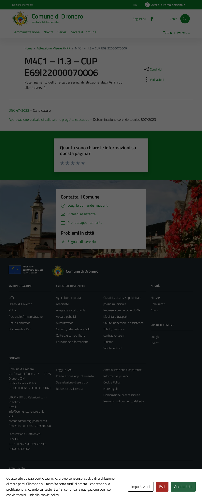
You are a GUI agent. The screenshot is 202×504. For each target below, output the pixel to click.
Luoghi (155, 336)
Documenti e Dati (20, 329)
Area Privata (17, 468)
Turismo (108, 341)
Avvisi (154, 310)
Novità (48, 32)
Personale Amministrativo (26, 316)
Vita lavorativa (112, 348)
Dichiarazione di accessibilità (121, 395)
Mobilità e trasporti (115, 316)
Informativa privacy (116, 376)
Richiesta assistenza (69, 388)
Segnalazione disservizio (72, 382)
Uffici (12, 297)
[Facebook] (150, 18)
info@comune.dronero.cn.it (26, 411)
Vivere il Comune (83, 32)
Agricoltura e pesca (68, 297)
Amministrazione (27, 32)
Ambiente (62, 304)
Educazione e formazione (72, 341)
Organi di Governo (20, 304)
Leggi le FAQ (64, 369)
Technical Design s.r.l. (35, 492)
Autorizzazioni (65, 322)
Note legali (110, 388)
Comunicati (158, 304)
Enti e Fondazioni (20, 322)
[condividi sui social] (153, 69)
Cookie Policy (112, 382)
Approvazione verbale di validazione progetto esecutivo (49, 119)
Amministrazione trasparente (122, 369)
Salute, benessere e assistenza (123, 322)
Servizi (62, 32)
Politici (13, 310)
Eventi (155, 343)
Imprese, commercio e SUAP (121, 310)
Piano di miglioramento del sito (123, 401)
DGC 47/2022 (19, 110)
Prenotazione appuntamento (75, 376)
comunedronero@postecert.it (28, 421)
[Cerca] (185, 18)
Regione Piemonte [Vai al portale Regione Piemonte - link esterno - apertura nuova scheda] (22, 5)
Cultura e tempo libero (70, 335)
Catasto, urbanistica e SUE (73, 329)
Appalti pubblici (66, 316)
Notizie (155, 297)
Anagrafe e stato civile (70, 310)
